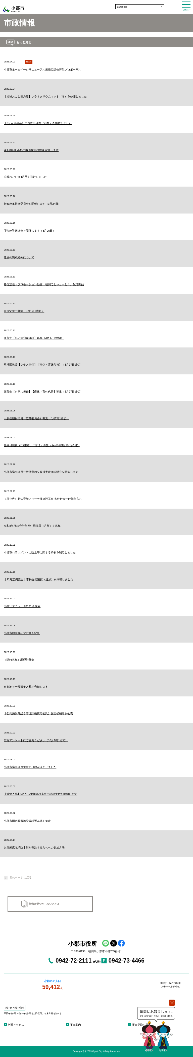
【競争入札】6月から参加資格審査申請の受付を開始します (40, 793)
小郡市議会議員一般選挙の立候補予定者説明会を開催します (41, 471)
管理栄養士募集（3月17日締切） (24, 310)
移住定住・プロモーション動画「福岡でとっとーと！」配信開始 (44, 284)
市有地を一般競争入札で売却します (26, 686)
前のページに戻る (21, 877)
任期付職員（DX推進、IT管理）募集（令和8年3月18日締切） (41, 445)
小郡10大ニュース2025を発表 (22, 606)
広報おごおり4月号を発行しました (25, 176)
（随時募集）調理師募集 (19, 659)
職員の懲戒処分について (19, 257)
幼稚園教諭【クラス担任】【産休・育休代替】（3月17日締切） (43, 364)
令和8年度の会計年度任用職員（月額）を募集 (32, 525)
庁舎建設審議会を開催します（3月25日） (29, 230)
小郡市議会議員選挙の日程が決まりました (30, 766)
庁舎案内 (75, 1024)
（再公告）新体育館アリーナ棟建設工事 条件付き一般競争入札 (43, 498)
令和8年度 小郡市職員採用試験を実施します (31, 150)
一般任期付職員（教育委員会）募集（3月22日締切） (36, 418)
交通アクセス (16, 1024)
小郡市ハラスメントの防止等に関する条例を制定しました (40, 552)
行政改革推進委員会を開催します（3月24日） (32, 203)
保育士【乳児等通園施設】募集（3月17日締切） (34, 337)
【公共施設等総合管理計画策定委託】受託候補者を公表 (38, 713)
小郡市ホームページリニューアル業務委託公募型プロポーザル (42, 69)
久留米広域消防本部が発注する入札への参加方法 (34, 847)
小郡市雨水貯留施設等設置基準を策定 (27, 820)
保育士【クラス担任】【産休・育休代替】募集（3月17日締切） (43, 391)
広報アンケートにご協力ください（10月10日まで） (36, 740)
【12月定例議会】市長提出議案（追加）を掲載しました (38, 579)
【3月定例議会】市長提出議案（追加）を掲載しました (38, 123)
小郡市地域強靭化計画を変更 (22, 633)
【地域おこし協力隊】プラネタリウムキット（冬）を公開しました (45, 96)
